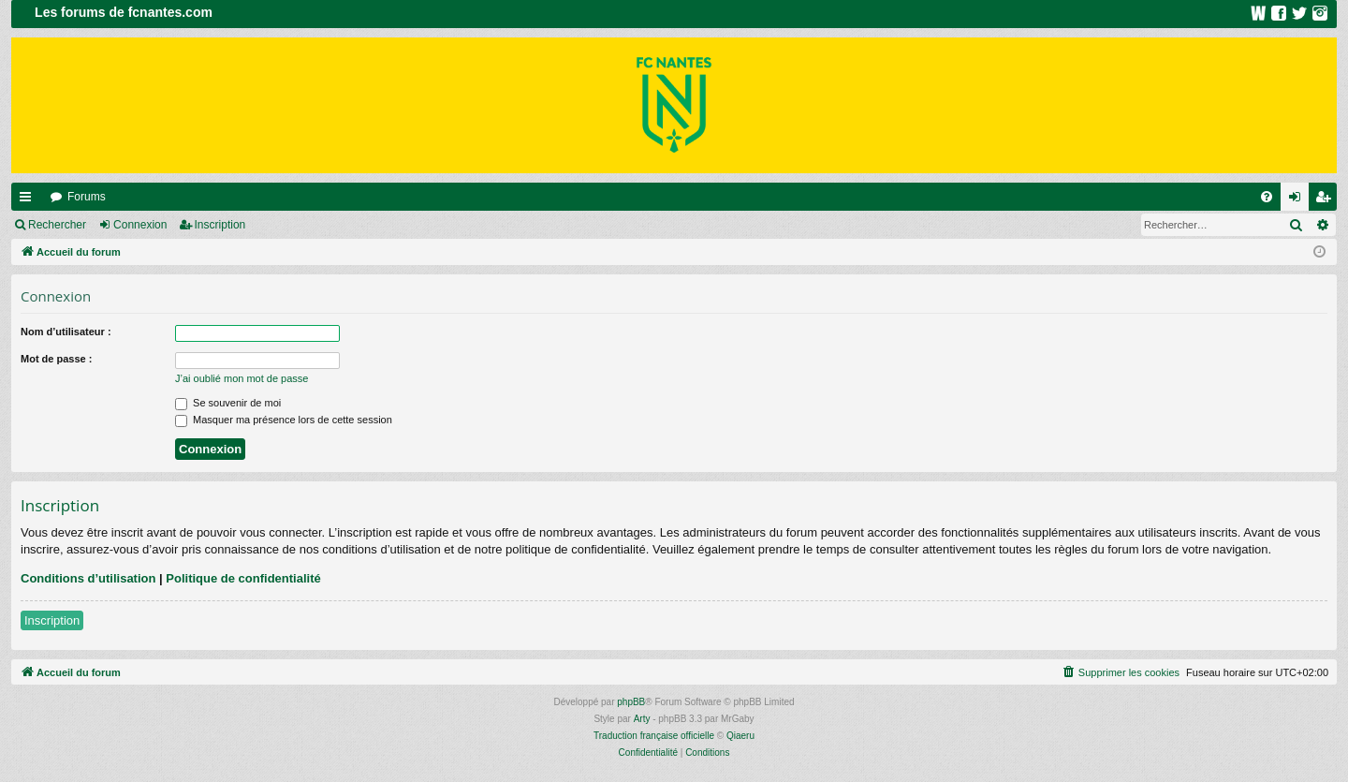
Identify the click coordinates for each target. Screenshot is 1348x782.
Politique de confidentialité (243, 578)
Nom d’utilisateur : (66, 331)
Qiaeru (740, 735)
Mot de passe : (56, 358)
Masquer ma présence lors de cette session (283, 419)
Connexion (140, 224)
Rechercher (57, 224)
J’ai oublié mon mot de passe (241, 378)
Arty (642, 719)
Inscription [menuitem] (1327, 200)
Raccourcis (29, 200)
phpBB (631, 702)
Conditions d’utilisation (88, 578)
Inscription (220, 224)
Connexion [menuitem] (1299, 200)
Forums (86, 196)
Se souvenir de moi (228, 402)
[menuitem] (1267, 197)
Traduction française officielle (653, 735)
